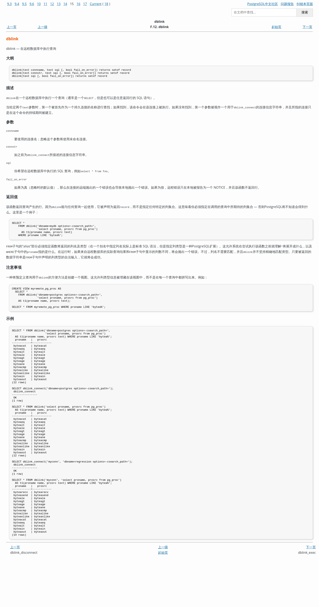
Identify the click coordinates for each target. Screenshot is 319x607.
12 (52, 4)
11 (45, 4)
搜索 (305, 12)
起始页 (276, 27)
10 (39, 4)
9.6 (31, 4)
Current (95, 4)
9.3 (9, 4)
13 (58, 4)
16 (78, 4)
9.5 (24, 4)
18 (106, 4)
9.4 (17, 4)
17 (85, 4)
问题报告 (287, 4)
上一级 (42, 27)
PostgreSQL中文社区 (262, 4)
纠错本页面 (305, 4)
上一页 (11, 27)
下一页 (307, 27)
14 (65, 4)
